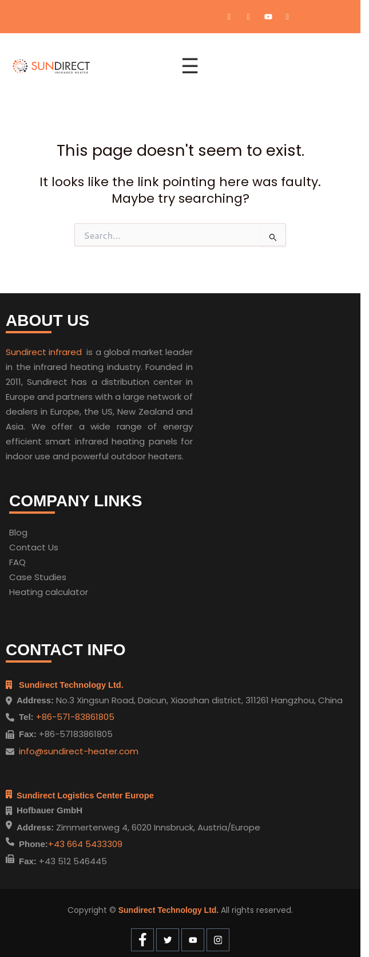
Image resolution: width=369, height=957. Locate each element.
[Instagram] (287, 16)
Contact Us (33, 547)
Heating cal (33, 592)
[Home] (90, 66)
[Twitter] (248, 16)
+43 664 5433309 (85, 844)
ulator (75, 592)
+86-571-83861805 (74, 717)
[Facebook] (229, 16)
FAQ (17, 562)
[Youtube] (268, 16)
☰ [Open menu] (190, 66)
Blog (18, 532)
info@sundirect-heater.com (78, 751)
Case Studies (37, 577)
